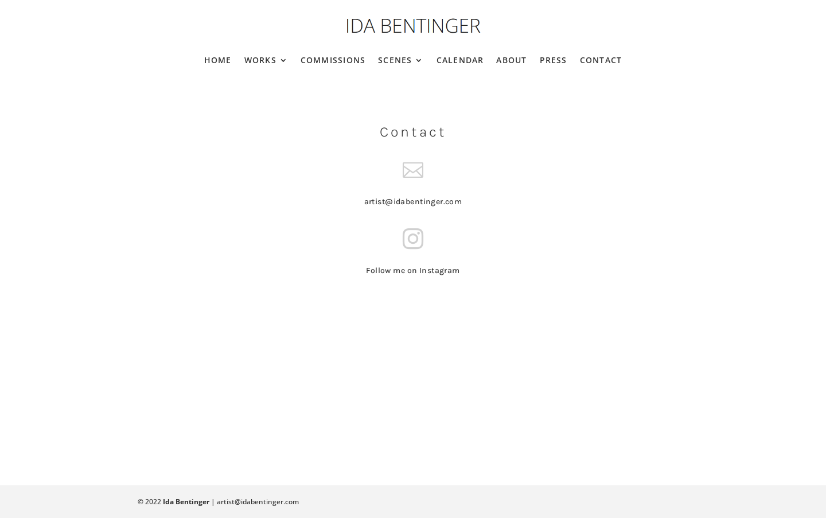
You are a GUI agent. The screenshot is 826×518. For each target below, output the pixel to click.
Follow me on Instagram (412, 270)
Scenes (395, 59)
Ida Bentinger (186, 502)
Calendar (460, 59)
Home (218, 59)
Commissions (333, 59)
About (511, 59)
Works (260, 59)
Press (553, 59)
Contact (601, 59)
